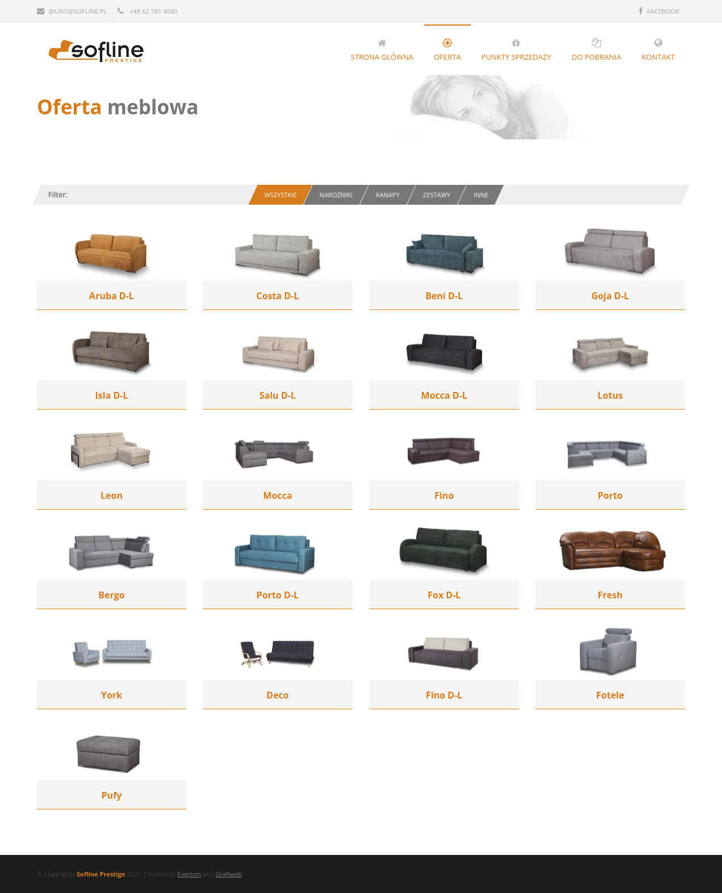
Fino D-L (444, 695)
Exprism (189, 874)
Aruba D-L (111, 296)
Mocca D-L (444, 395)
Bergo (111, 595)
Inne (481, 195)
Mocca (277, 495)
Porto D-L (277, 595)
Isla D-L (111, 395)
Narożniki (335, 195)
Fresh (610, 595)
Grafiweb (228, 874)
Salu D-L (277, 395)
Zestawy (436, 195)
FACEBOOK (658, 11)
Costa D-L (277, 296)
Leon (112, 495)
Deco (278, 695)
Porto (610, 495)
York (111, 695)
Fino (444, 495)
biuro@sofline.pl (72, 11)
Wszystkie (280, 195)
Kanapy (388, 195)
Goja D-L (610, 296)
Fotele (610, 695)
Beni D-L (444, 296)
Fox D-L (444, 595)
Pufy (111, 795)
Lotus (610, 395)
